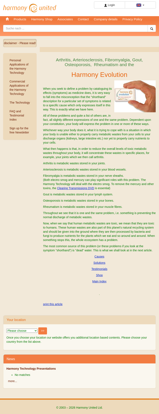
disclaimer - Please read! (20, 43)
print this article (53, 304)
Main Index (99, 281)
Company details (106, 19)
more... (12, 381)
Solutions (99, 262)
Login (109, 5)
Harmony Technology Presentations (31, 368)
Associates (65, 19)
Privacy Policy (132, 19)
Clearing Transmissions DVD (75, 188)
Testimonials (99, 269)
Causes (99, 256)
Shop (99, 275)
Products (20, 19)
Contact (83, 19)
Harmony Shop (42, 19)
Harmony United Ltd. (30, 8)
